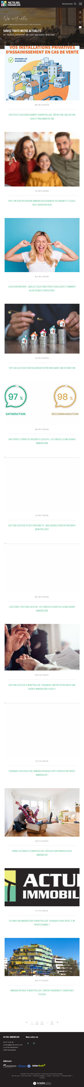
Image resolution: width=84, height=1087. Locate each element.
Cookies (42, 1077)
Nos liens (56, 1076)
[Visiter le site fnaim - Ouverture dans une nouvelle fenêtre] (9, 1066)
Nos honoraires (26, 1076)
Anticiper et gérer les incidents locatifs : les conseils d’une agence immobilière (42, 441)
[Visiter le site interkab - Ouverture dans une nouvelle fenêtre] (24, 1066)
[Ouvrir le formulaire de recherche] (69, 3)
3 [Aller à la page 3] (42, 1022)
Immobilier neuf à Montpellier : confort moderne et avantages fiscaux (42, 992)
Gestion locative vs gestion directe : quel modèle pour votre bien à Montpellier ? (42, 527)
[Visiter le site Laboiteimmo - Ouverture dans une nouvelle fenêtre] (42, 1082)
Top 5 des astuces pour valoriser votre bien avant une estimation (42, 368)
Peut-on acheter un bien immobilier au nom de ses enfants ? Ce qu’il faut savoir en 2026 (42, 203)
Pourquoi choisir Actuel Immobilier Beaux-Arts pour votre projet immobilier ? (42, 773)
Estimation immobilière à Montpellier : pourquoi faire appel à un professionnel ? (42, 922)
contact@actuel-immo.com (13, 1045)
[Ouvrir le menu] (80, 4)
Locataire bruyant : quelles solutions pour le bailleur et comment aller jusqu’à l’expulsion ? (42, 288)
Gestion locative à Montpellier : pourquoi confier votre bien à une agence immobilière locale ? (42, 687)
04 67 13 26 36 (8, 1042)
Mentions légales (39, 1076)
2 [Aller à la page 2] (37, 1022)
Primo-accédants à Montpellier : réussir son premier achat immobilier (42, 853)
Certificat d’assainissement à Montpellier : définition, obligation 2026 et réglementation (42, 116)
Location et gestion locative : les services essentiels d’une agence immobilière (42, 608)
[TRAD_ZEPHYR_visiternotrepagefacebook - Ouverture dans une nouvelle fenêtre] (28, 1043)
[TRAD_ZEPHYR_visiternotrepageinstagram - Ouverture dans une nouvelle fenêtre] (34, 1043)
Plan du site (16, 1076)
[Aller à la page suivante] (57, 1022)
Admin (49, 1076)
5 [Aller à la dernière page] (52, 1022)
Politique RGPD (66, 1076)
